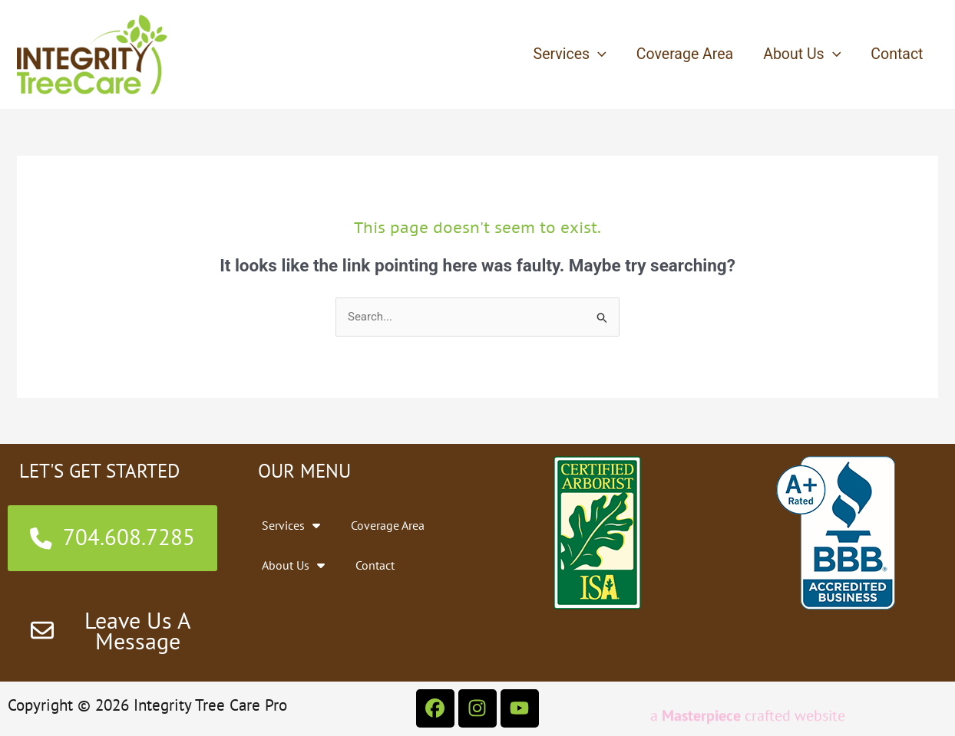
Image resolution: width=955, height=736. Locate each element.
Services (570, 54)
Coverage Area (684, 54)
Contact (897, 54)
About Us (802, 54)
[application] (598, 54)
